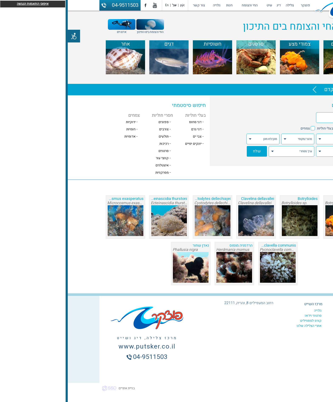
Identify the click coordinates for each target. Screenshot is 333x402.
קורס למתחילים (243, 320)
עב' (106, 5)
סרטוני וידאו (245, 315)
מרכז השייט (245, 304)
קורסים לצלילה (281, 315)
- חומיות (64, 129)
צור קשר (131, 5)
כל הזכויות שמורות (286, 388)
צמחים (237, 128)
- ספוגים (97, 122)
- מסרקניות (95, 172)
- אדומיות (63, 136)
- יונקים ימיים (126, 143)
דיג (211, 5)
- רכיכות (97, 143)
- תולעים (97, 136)
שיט (202, 5)
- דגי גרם (129, 129)
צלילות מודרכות (281, 320)
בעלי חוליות (257, 128)
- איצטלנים (95, 165)
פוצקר (237, 5)
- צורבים (97, 129)
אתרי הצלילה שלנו (241, 325)
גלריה (149, 5)
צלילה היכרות (283, 325)
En (99, 5)
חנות (161, 5)
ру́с (114, 5)
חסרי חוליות (281, 128)
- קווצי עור (95, 158)
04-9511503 (57, 5)
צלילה (222, 5)
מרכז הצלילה (283, 304)
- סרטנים (97, 150)
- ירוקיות (64, 122)
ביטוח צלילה (283, 330)
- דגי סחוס (128, 122)
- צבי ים (130, 136)
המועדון (286, 310)
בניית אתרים (59, 388)
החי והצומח (182, 5)
